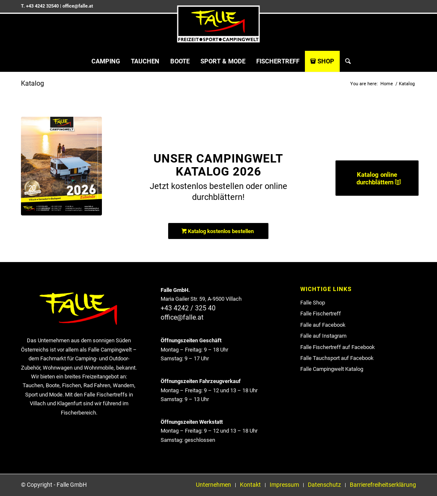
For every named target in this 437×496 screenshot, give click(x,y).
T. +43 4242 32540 (40, 6)
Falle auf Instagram (323, 336)
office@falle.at (77, 6)
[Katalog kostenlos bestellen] (218, 231)
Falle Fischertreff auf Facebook (337, 347)
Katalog (32, 83)
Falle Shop (312, 302)
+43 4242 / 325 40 (188, 308)
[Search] (345, 61)
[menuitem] (105, 61)
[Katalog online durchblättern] (377, 178)
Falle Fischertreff (320, 313)
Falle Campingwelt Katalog (331, 369)
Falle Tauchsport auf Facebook (337, 358)
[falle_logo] (218, 23)
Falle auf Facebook (323, 325)
